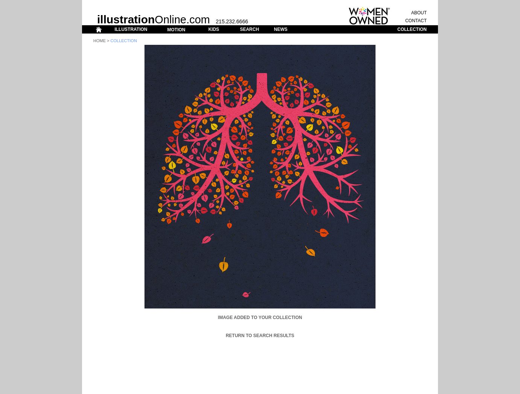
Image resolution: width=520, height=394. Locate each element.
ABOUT (419, 12)
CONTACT (416, 20)
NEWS (280, 29)
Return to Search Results (260, 335)
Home (99, 40)
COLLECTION (412, 29)
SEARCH (249, 29)
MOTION (176, 29)
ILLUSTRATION (130, 29)
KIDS (213, 29)
